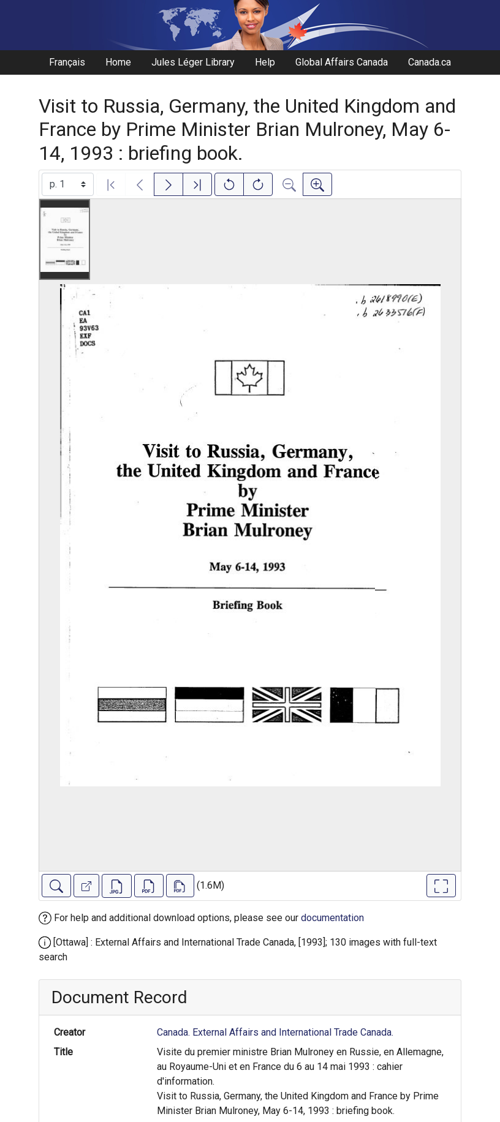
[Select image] (68, 184)
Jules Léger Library (193, 62)
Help (265, 62)
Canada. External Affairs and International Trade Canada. (275, 1032)
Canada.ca (429, 62)
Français (67, 62)
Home (118, 62)
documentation (332, 918)
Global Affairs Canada (341, 62)
